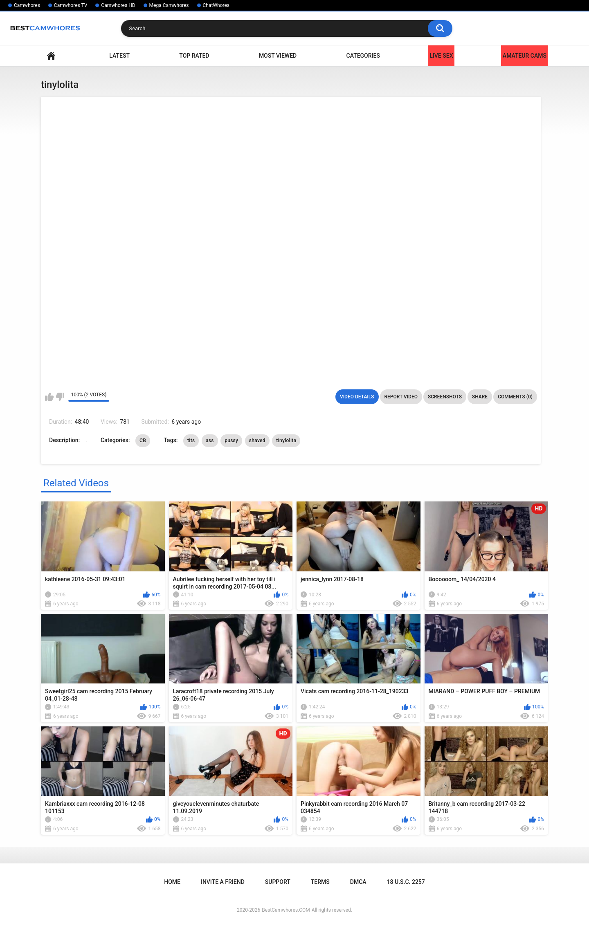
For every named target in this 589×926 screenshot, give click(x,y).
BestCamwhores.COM (286, 910)
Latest (119, 55)
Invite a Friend (223, 882)
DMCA (358, 882)
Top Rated (194, 55)
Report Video (401, 397)
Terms (320, 882)
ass (210, 440)
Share (480, 397)
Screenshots (445, 397)
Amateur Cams (524, 55)
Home (51, 55)
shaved (257, 440)
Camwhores (27, 5)
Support (277, 882)
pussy (231, 440)
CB (142, 440)
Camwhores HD (118, 5)
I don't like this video (60, 397)
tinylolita (286, 440)
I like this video (49, 397)
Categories (363, 55)
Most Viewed (278, 55)
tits (191, 440)
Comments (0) (515, 397)
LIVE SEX (441, 55)
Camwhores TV (70, 5)
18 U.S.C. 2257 (406, 882)
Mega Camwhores (169, 5)
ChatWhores (216, 5)
